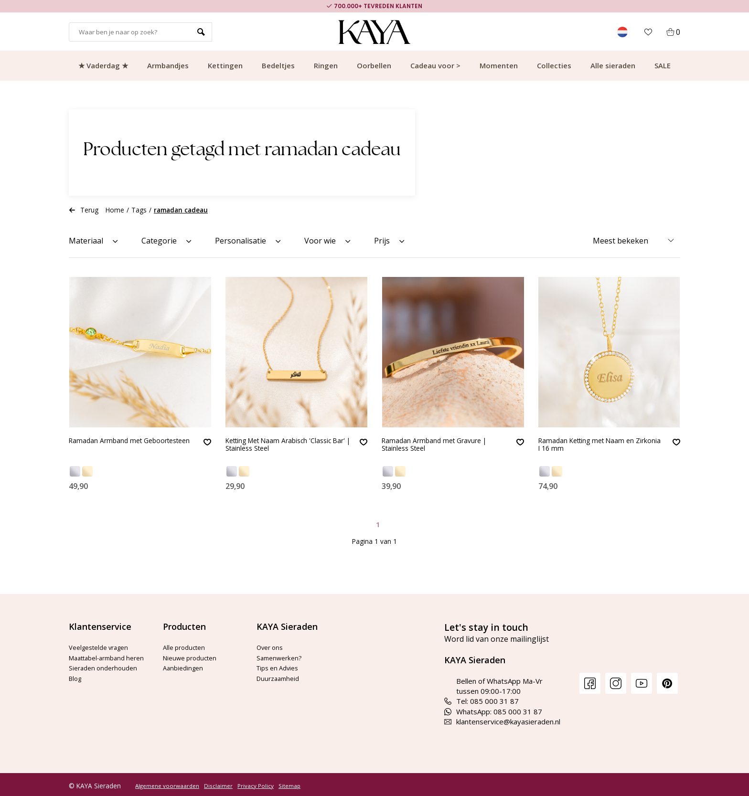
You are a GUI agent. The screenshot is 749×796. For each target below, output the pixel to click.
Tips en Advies (281, 665)
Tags (139, 209)
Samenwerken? (281, 654)
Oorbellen (374, 65)
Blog (76, 685)
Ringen (326, 65)
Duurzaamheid (280, 675)
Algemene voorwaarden (167, 783)
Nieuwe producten (193, 654)
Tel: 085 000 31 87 (481, 698)
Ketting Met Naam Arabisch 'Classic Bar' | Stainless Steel (276, 446)
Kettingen (225, 65)
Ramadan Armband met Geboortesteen (111, 446)
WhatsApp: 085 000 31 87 (493, 708)
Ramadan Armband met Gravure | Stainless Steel (442, 446)
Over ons (272, 644)
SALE (662, 65)
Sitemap (289, 783)
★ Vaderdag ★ (103, 65)
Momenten (499, 65)
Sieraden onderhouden (106, 675)
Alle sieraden (612, 65)
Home (115, 209)
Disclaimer (218, 783)
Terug (83, 209)
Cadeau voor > (435, 65)
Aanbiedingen (185, 665)
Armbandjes (168, 65)
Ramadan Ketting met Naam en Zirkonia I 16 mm (594, 446)
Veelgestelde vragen (103, 644)
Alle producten (186, 644)
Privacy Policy (255, 783)
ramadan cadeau (181, 209)
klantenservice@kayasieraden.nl (502, 719)
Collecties (554, 65)
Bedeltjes (278, 65)
